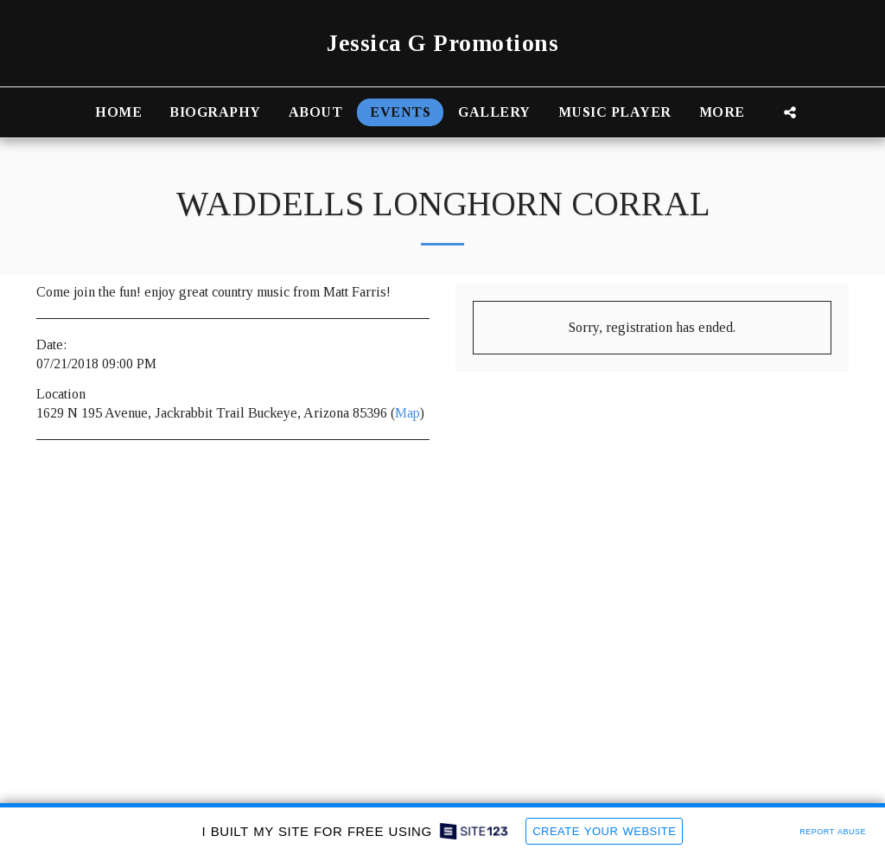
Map (407, 412)
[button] (790, 112)
